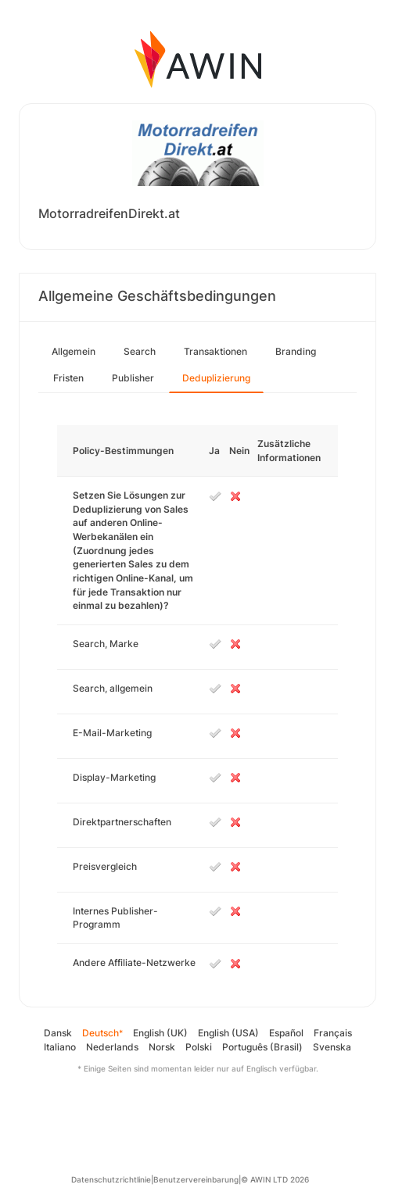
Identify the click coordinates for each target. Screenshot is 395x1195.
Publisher (133, 378)
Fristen (68, 378)
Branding (295, 351)
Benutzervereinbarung (196, 1179)
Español (286, 1033)
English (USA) (228, 1033)
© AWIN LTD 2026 (275, 1179)
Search (140, 351)
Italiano (60, 1047)
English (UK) (160, 1033)
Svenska (332, 1047)
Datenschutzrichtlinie (111, 1179)
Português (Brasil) (262, 1047)
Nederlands (112, 1047)
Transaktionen (215, 351)
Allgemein (73, 351)
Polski (198, 1047)
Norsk (162, 1047)
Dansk (58, 1033)
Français (333, 1033)
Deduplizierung (216, 378)
